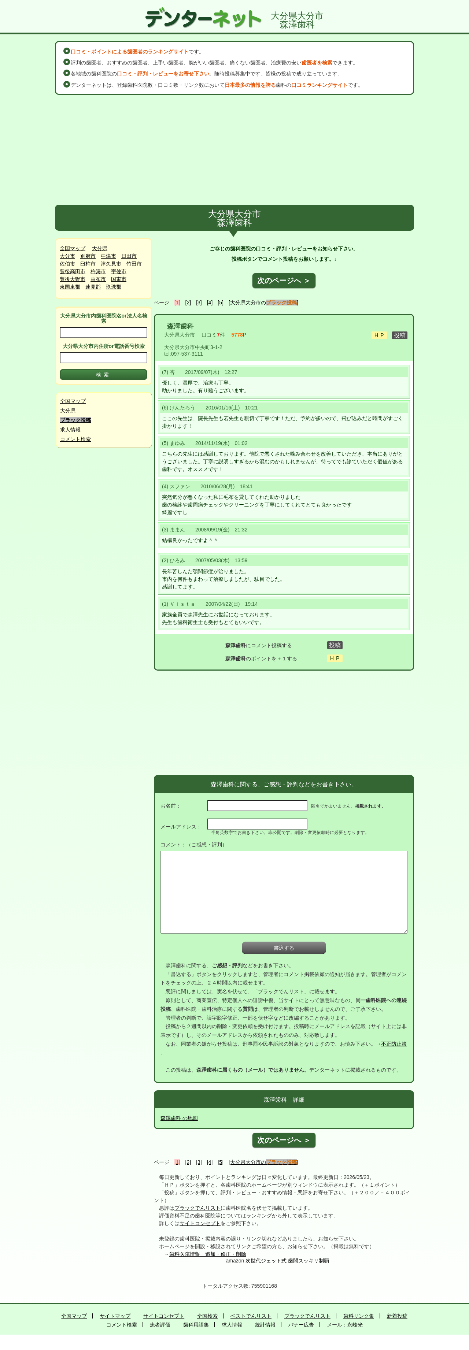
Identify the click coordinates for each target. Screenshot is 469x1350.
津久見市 (111, 264)
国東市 (118, 279)
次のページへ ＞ (284, 281)
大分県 (99, 248)
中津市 (108, 256)
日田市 (129, 256)
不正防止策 (394, 1044)
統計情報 (265, 1324)
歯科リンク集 (358, 1316)
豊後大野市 (72, 279)
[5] (221, 302)
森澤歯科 (180, 326)
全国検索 (207, 1316)
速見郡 (93, 287)
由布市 (98, 279)
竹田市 (134, 264)
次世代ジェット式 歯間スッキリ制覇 (287, 1260)
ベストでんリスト (251, 1316)
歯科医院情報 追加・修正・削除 (207, 1254)
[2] (188, 302)
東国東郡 (70, 287)
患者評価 (160, 1324)
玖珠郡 (113, 287)
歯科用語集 (196, 1324)
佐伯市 (67, 264)
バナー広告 (301, 1324)
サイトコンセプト (200, 1223)
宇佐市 (118, 271)
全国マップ (72, 248)
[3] (199, 302)
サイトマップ (115, 1316)
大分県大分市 (179, 335)
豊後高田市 (72, 271)
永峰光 (355, 1324)
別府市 (88, 256)
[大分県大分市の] (263, 302)
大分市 (67, 256)
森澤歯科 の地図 (179, 1118)
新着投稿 (397, 1316)
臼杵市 (88, 264)
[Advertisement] (234, 149)
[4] (210, 302)
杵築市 (98, 271)
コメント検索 (75, 439)
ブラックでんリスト (197, 1208)
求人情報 (70, 430)
